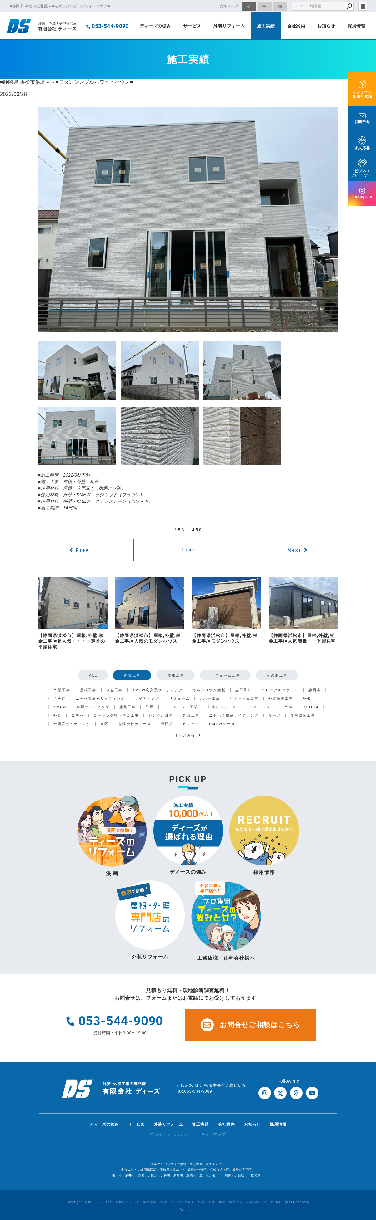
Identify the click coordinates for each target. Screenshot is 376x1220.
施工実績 (266, 25)
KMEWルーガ (222, 724)
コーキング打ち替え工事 (116, 715)
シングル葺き (160, 715)
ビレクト (191, 724)
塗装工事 (127, 707)
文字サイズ (229, 6)
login (362, 6)
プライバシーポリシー (171, 1134)
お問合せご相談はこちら (251, 1024)
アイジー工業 (185, 707)
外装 (289, 707)
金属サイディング (93, 707)
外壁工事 (62, 690)
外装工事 (191, 715)
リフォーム (179, 698)
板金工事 (114, 690)
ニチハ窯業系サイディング (100, 698)
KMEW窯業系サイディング (157, 690)
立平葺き (243, 690)
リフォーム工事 (225, 675)
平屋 (149, 707)
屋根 (307, 698)
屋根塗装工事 (302, 715)
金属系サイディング (72, 724)
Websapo (188, 1210)
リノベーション (260, 707)
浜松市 (59, 698)
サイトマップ (213, 1134)
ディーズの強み (155, 25)
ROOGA (311, 707)
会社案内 (296, 25)
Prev (82, 550)
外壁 (57, 715)
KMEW (60, 707)
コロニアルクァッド (280, 690)
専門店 (167, 724)
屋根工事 (176, 675)
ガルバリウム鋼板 (209, 690)
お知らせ (326, 25)
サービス (192, 25)
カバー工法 (209, 698)
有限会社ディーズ (134, 724)
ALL (93, 675)
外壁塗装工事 (280, 698)
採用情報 (356, 25)
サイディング (147, 698)
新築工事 (132, 675)
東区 (104, 724)
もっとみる (188, 735)
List (188, 549)
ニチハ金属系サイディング (233, 715)
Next (294, 550)
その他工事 (277, 675)
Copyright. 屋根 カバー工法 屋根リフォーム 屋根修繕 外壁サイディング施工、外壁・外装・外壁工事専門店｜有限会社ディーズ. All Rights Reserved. (188, 1202)
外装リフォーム (229, 25)
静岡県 (314, 690)
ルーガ (274, 715)
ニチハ (77, 715)
